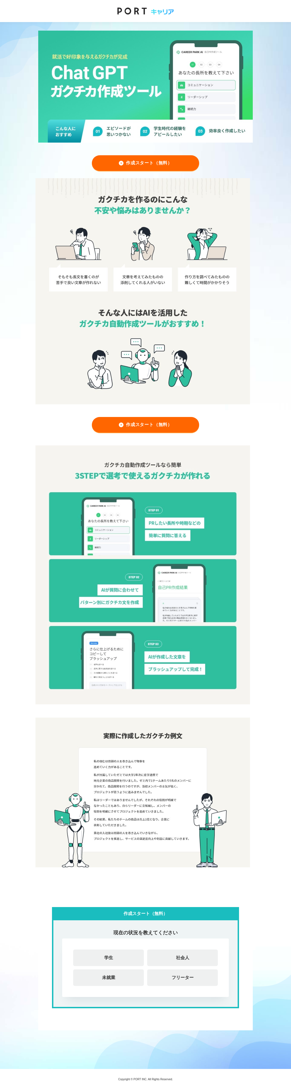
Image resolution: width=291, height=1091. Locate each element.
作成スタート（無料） (149, 163)
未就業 (108, 977)
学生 (108, 957)
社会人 (182, 957)
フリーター (183, 977)
